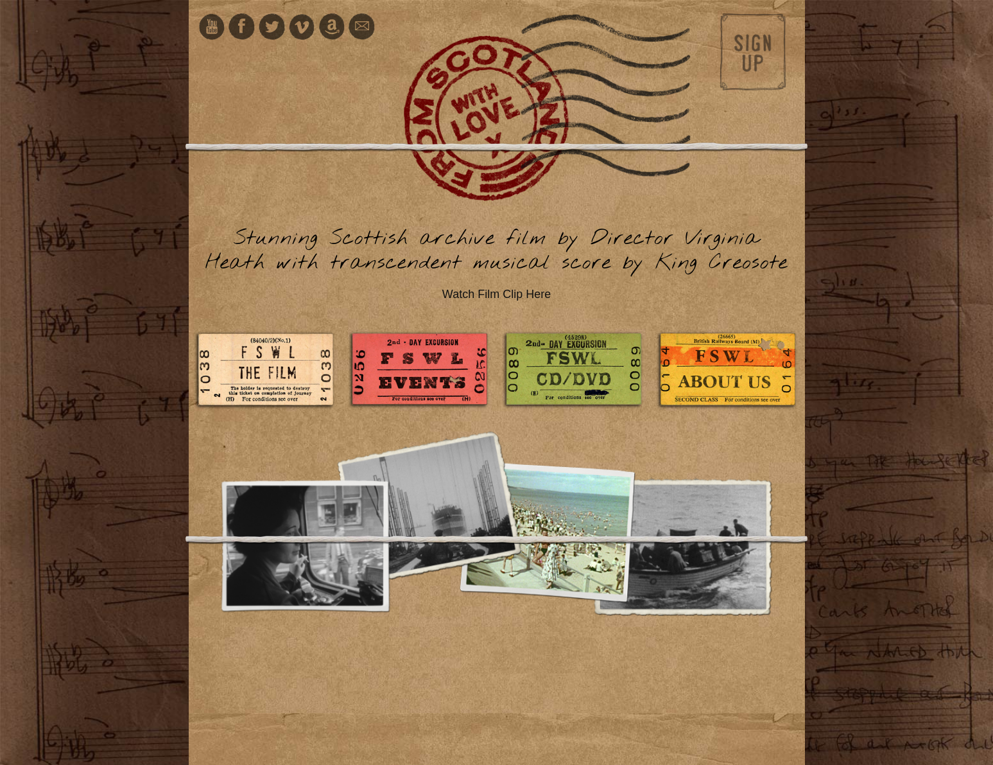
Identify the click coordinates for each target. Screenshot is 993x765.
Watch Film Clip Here (496, 294)
